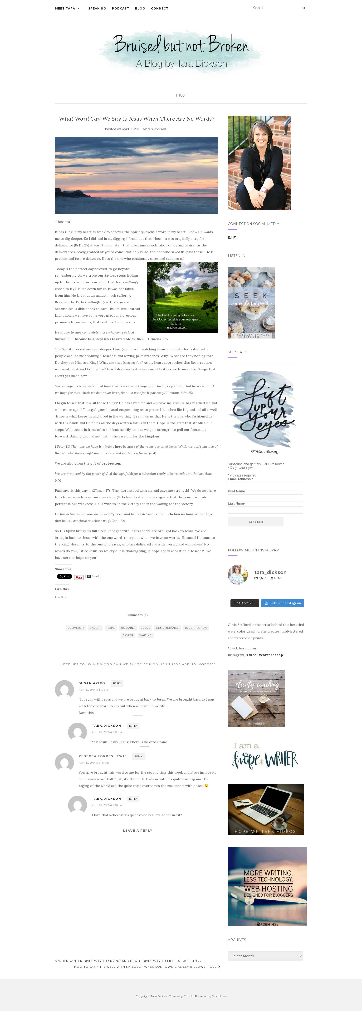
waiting (145, 635)
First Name (236, 491)
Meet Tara (65, 8)
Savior (128, 635)
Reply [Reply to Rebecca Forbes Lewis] (138, 756)
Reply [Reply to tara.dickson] (133, 725)
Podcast (120, 8)
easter (95, 627)
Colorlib (189, 996)
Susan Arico (92, 683)
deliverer (76, 627)
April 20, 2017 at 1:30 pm (107, 805)
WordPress (219, 996)
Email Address (240, 479)
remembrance (167, 627)
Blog (140, 8)
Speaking (97, 8)
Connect (159, 8)
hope (111, 627)
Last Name (236, 503)
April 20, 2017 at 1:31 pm (107, 732)
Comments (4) (137, 615)
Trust (181, 95)
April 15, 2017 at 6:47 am (94, 762)
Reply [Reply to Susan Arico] (117, 683)
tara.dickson (156, 129)
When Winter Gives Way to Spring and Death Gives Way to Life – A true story (128, 961)
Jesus (145, 627)
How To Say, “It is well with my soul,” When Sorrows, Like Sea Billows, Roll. (147, 966)
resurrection (196, 627)
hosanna (128, 627)
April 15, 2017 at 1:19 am (93, 689)
